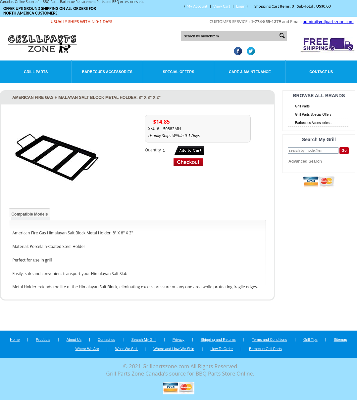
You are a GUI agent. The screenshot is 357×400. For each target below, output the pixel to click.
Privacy (178, 339)
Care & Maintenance (250, 72)
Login (240, 6)
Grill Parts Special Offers (313, 114)
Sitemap (340, 339)
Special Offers (178, 72)
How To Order (221, 349)
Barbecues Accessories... (313, 123)
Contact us (106, 339)
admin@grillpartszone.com (328, 21)
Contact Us (321, 72)
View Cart (221, 6)
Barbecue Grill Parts (265, 349)
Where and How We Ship (173, 349)
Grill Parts (36, 72)
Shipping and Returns (218, 339)
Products (43, 339)
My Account (196, 6)
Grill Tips (310, 339)
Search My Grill (143, 339)
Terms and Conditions (269, 339)
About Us (74, 339)
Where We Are (87, 349)
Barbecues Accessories (107, 72)
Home (15, 339)
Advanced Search (305, 161)
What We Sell (126, 349)
